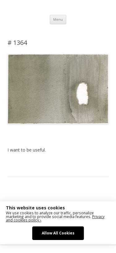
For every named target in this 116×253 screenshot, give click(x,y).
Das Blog (62, 165)
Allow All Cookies (58, 232)
